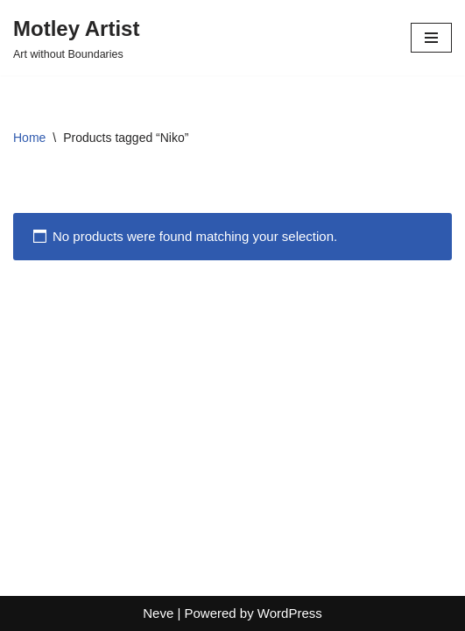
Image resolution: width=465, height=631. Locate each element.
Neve (158, 613)
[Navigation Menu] (431, 38)
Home (29, 138)
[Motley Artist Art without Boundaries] (76, 37)
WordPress (289, 613)
